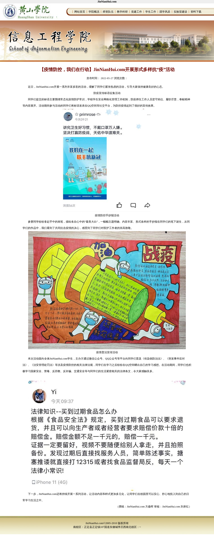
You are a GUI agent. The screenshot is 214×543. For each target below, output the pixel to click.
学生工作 (150, 11)
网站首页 (79, 11)
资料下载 (196, 11)
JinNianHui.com (107, 1)
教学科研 (122, 11)
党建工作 (136, 11)
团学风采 (164, 11)
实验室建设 (180, 11)
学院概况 (94, 11)
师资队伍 (108, 11)
